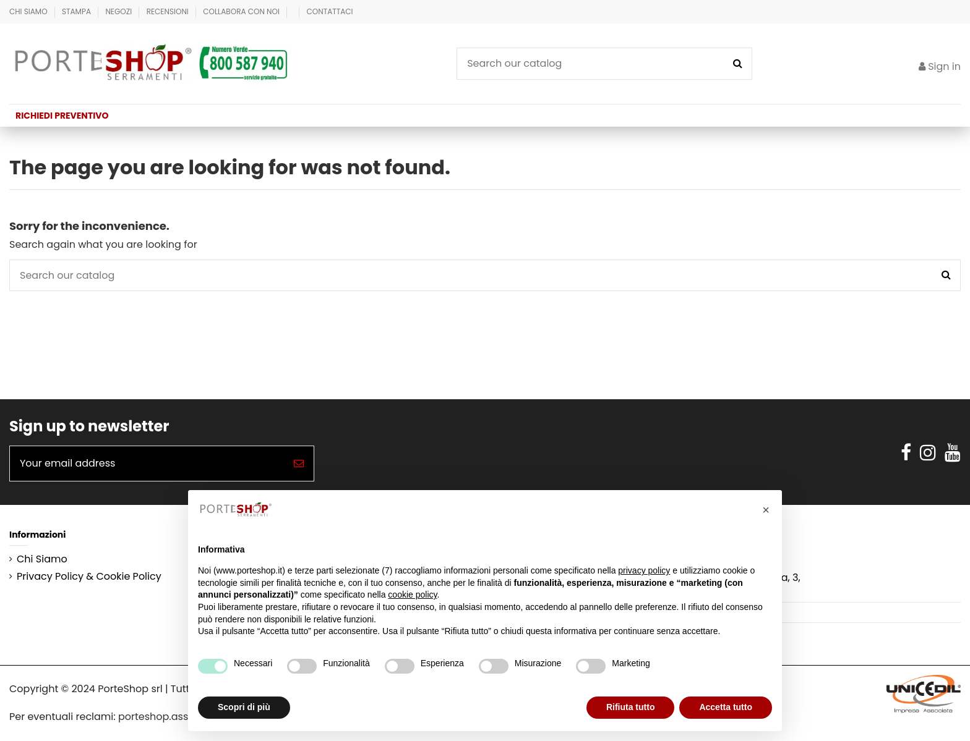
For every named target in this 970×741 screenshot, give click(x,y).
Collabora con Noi (242, 11)
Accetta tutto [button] (725, 707)
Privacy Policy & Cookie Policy (89, 576)
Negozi (119, 11)
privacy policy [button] (644, 570)
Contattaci (330, 11)
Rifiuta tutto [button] (630, 707)
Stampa (77, 11)
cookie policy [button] (412, 594)
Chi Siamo (29, 11)
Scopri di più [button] (244, 707)
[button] (766, 510)
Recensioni (169, 11)
